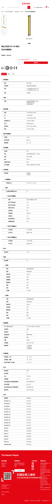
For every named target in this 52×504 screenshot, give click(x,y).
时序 (3, 248)
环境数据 (4, 353)
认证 (3, 367)
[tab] (4, 74)
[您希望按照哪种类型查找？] (17, 7)
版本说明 (38, 500)
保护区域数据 (6, 133)
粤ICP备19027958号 (5, 488)
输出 (6, 187)
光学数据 (4, 147)
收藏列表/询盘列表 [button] (24, 59)
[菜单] (2, 7)
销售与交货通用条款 (5, 491)
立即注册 (19, 470)
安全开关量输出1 (11, 226)
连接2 (6, 295)
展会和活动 (3, 463)
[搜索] (28, 7)
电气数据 (4, 169)
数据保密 (27, 500)
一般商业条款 (45, 500)
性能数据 (7, 179)
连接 (3, 257)
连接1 (6, 265)
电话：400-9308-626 (45, 487)
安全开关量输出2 (11, 237)
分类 (3, 394)
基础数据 (4, 79)
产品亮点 (3, 464)
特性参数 (4, 109)
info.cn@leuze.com (45, 489)
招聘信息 (3, 466)
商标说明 (3, 494)
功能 (3, 97)
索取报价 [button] (36, 62)
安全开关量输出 (11, 196)
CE (49, 500)
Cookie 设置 (32, 500)
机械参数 (4, 323)
